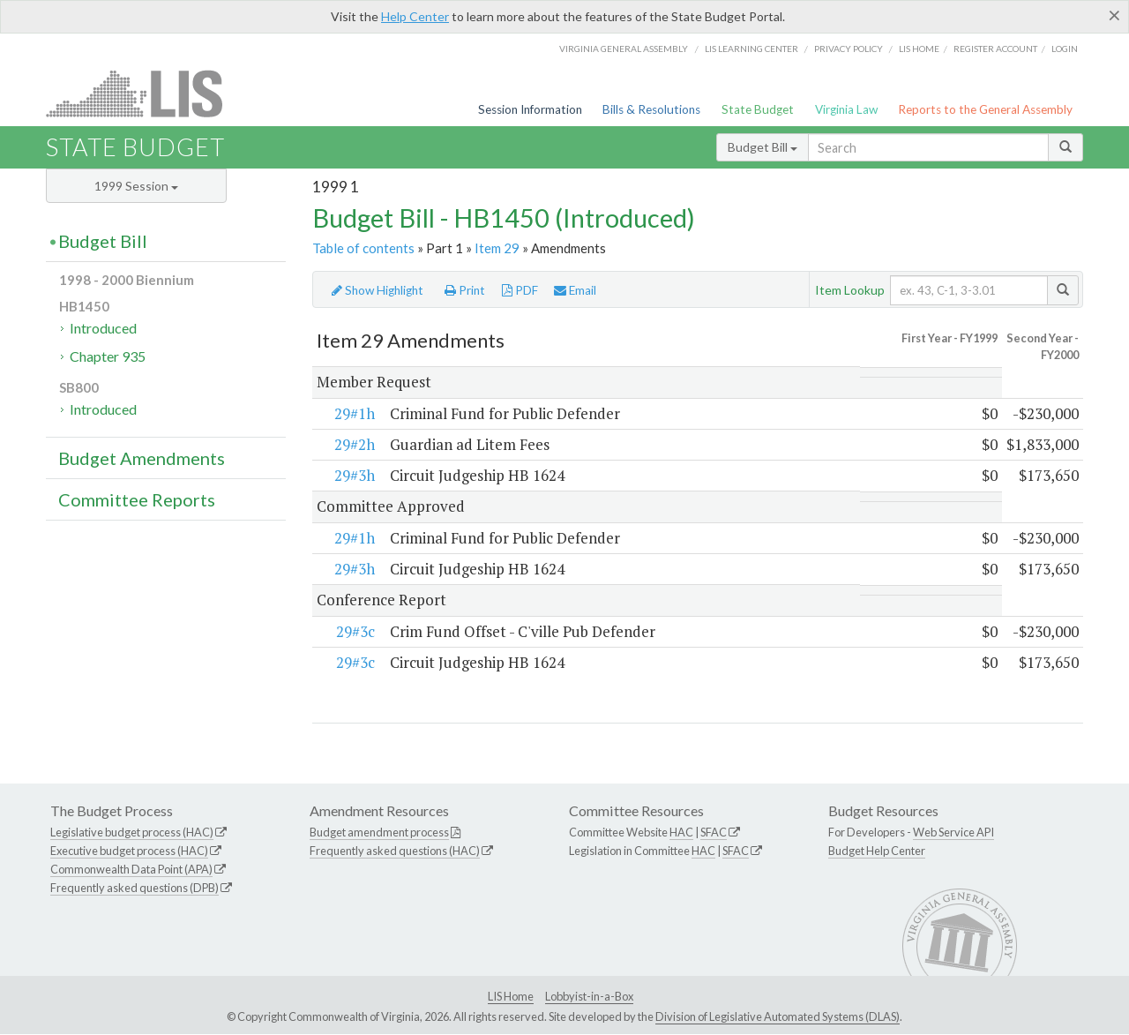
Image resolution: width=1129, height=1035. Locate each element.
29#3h (354, 476)
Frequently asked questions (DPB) (134, 888)
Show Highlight (377, 290)
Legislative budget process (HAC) (131, 833)
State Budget (758, 109)
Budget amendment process (379, 833)
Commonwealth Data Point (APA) (131, 869)
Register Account (995, 48)
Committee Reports (136, 499)
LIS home (919, 48)
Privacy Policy (848, 48)
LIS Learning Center (751, 48)
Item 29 (497, 248)
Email (575, 290)
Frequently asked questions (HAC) (395, 851)
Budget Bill (762, 146)
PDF (520, 290)
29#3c (355, 631)
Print (465, 290)
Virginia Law (846, 109)
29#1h (354, 413)
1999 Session (136, 185)
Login (1064, 48)
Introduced (103, 327)
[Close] (1114, 15)
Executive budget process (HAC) (129, 851)
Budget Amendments (141, 458)
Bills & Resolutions (651, 109)
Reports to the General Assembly (985, 109)
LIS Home (511, 996)
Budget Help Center (876, 851)
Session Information (530, 109)
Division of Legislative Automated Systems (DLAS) (777, 1017)
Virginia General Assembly (623, 48)
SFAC (713, 833)
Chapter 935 (108, 356)
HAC (681, 833)
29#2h (354, 444)
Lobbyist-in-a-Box (589, 996)
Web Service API (953, 833)
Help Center (415, 16)
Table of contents (363, 248)
